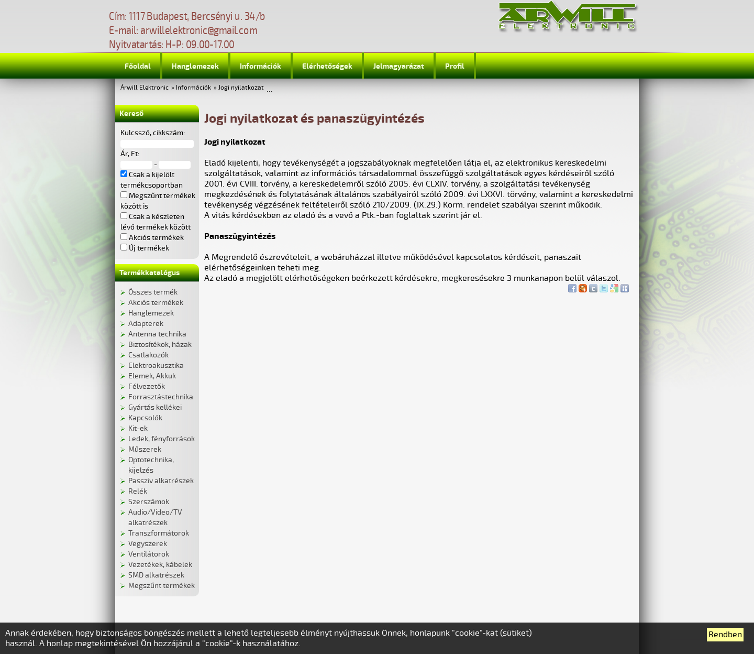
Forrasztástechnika (160, 397)
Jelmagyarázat (398, 66)
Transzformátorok (158, 533)
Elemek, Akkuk (152, 376)
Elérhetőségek (327, 66)
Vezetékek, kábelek (160, 564)
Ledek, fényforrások (161, 438)
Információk (260, 66)
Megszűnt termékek (161, 585)
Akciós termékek (155, 302)
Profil (454, 66)
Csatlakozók (148, 355)
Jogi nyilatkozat (241, 88)
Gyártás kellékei (155, 407)
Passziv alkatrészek (161, 480)
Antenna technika (157, 334)
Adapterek (145, 323)
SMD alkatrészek (156, 575)
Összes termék (153, 292)
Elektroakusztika (156, 365)
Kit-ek (138, 428)
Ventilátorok (148, 554)
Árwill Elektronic (144, 88)
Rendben (725, 634)
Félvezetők (146, 386)
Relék (137, 491)
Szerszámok (148, 501)
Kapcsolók (145, 417)
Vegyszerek (147, 543)
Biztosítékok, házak (160, 344)
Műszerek (144, 449)
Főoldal (138, 66)
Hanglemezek (195, 66)
